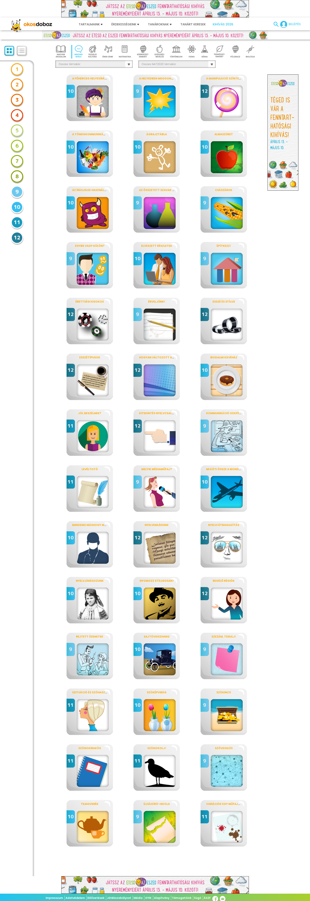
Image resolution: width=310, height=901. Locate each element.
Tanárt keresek (193, 24)
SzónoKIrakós (89, 748)
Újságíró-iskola (156, 804)
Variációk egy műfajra (224, 804)
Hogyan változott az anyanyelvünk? (168, 357)
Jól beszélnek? (89, 413)
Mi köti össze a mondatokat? (229, 469)
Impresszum (54, 898)
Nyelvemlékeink (157, 525)
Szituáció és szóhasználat (93, 692)
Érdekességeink (125, 24)
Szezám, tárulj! (224, 637)
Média (138, 898)
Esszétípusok (89, 357)
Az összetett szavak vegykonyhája (167, 190)
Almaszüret (223, 134)
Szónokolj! (156, 748)
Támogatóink (181, 898)
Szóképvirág (157, 692)
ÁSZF (207, 898)
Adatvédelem (75, 898)
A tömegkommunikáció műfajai (96, 134)
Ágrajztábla (156, 134)
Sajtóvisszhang (157, 637)
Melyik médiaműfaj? (156, 469)
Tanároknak (160, 24)
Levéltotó (90, 469)
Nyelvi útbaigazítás (223, 525)
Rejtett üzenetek (89, 637)
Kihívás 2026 (223, 24)
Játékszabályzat (119, 898)
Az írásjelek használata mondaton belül (104, 190)
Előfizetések (95, 898)
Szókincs (223, 692)
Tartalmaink (90, 24)
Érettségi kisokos (89, 302)
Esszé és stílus (224, 302)
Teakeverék (89, 804)
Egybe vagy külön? (89, 246)
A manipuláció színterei (224, 78)
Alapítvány (161, 898)
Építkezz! (224, 246)
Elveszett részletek (156, 246)
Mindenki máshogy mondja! (94, 525)
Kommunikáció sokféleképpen (229, 413)
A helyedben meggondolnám (161, 78)
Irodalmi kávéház (223, 357)
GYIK (148, 898)
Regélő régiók (224, 581)
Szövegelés (224, 748)
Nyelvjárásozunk (90, 581)
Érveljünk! (156, 302)
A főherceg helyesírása (90, 78)
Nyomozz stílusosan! (157, 581)
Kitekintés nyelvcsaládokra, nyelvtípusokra (174, 413)
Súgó (197, 898)
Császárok (223, 190)
